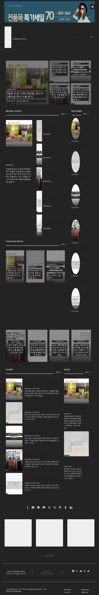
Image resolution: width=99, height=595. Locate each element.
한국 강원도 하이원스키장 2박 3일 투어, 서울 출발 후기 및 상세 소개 (52, 176)
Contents (83, 37)
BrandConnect (21, 36)
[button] (91, 37)
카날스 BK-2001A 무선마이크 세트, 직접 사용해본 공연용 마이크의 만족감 (52, 224)
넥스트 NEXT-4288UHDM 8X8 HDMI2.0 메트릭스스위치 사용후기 (52, 153)
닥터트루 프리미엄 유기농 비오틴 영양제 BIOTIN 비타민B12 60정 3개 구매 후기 (81, 95)
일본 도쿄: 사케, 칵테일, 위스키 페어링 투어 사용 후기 (25, 95)
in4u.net (49, 556)
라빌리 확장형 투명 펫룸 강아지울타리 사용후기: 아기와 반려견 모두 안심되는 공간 (81, 350)
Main (74, 37)
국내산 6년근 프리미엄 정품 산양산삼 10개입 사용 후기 (52, 129)
